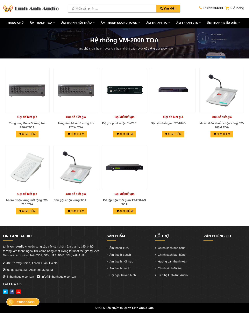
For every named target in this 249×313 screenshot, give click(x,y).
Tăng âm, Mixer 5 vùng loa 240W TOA (27, 125)
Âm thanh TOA (118, 247)
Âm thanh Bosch (119, 254)
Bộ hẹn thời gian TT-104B (168, 123)
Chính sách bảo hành (170, 247)
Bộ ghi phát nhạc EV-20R (119, 123)
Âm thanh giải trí (119, 268)
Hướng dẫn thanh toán (171, 261)
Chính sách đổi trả (168, 268)
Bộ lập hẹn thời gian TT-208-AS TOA (124, 202)
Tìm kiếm (168, 8)
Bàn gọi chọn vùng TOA (70, 200)
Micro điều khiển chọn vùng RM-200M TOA (221, 125)
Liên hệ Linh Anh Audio (171, 275)
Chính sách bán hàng (170, 254)
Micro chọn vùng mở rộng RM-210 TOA (27, 202)
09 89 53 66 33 (17, 269)
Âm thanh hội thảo (120, 261)
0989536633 (45, 269)
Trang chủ (15, 22)
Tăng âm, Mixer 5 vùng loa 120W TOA (76, 125)
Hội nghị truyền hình (121, 275)
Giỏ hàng (234, 7)
